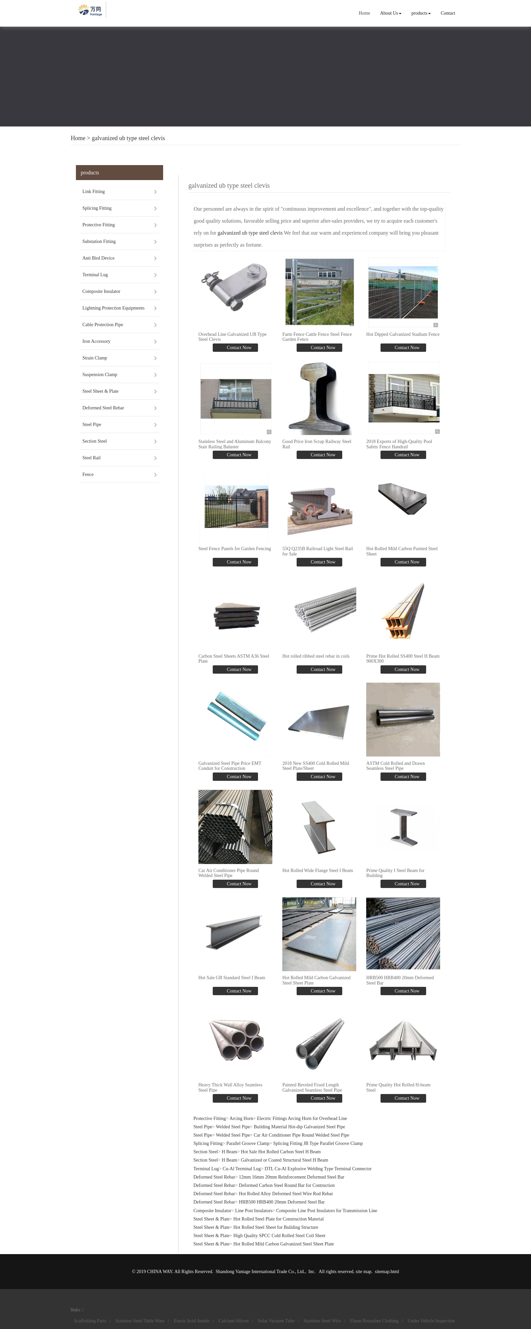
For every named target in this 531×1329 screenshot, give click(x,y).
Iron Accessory (97, 341)
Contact (448, 13)
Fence (88, 474)
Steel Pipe (92, 424)
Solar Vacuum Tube (276, 1320)
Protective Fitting (99, 224)
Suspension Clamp (100, 374)
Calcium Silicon (233, 1320)
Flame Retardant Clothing (374, 1320)
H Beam (229, 1151)
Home (364, 13)
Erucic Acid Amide (191, 1320)
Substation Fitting (99, 241)
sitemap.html (387, 1270)
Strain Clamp (95, 357)
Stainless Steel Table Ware (139, 1320)
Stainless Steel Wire (322, 1320)
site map (364, 1270)
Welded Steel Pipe (233, 1126)
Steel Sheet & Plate (101, 391)
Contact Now (239, 347)
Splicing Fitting (97, 208)
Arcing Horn (241, 1117)
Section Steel (95, 441)
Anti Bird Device (99, 258)
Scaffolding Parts (90, 1320)
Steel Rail (92, 457)
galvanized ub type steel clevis (128, 138)
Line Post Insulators (253, 1210)
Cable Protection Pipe (103, 324)
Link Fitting (94, 191)
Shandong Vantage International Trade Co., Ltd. (260, 1270)
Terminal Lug (95, 274)
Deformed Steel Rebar (103, 407)
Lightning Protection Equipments (114, 308)
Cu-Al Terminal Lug (242, 1168)
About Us (390, 13)
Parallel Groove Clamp (247, 1142)
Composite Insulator (102, 291)
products (421, 13)
